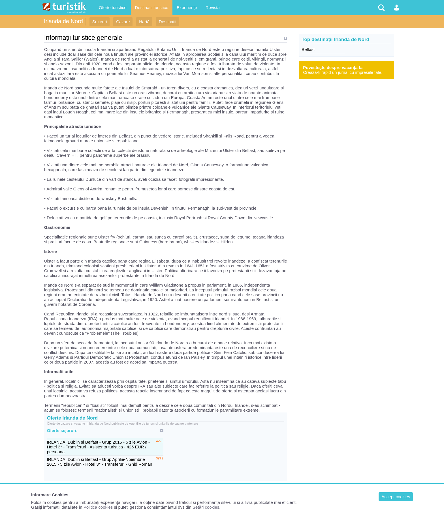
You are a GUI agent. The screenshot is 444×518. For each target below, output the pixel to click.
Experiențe (187, 7)
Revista (213, 7)
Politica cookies (98, 507)
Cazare (123, 21)
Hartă (144, 21)
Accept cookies (395, 496)
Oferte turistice (113, 7)
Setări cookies (206, 507)
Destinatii (167, 21)
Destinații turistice (151, 7)
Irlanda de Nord (63, 21)
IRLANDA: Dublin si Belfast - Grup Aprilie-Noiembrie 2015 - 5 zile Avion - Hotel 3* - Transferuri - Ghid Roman (99, 462)
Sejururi (99, 21)
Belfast (308, 49)
